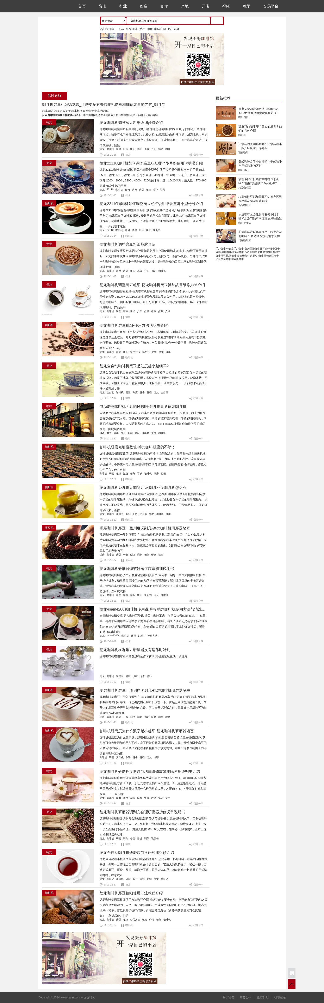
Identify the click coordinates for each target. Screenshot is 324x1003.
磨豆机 (129, 560)
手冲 (142, 29)
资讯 (102, 6)
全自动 (110, 392)
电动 (102, 433)
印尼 (150, 29)
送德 (153, 433)
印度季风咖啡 (223, 259)
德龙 (102, 149)
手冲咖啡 (221, 248)
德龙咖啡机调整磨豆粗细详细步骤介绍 (131, 123)
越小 (142, 392)
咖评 (164, 6)
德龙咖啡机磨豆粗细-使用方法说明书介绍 (134, 325)
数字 (128, 757)
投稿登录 (280, 997)
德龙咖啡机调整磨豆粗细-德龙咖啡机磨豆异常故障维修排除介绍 (152, 285)
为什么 (120, 757)
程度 (125, 798)
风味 (137, 433)
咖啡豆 (145, 433)
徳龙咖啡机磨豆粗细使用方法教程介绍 (131, 893)
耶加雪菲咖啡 (264, 252)
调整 (118, 149)
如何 (127, 189)
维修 (153, 311)
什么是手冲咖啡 (235, 248)
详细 (139, 149)
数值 (125, 473)
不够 (139, 473)
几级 (135, 514)
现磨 (102, 554)
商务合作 (245, 997)
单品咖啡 (131, 29)
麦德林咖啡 (243, 255)
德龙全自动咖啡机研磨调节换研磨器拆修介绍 (137, 853)
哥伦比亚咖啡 (228, 255)
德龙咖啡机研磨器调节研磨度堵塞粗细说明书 (137, 569)
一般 (125, 554)
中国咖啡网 (52, 6)
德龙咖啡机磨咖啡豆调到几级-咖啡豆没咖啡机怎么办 (143, 488)
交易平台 (270, 6)
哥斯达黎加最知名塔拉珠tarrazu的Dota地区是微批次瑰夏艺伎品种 (258, 113)
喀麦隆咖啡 (237, 259)
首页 (82, 6)
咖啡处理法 (244, 222)
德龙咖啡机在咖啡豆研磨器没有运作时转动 (135, 650)
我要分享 (198, 154)
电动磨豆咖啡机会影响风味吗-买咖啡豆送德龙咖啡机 (143, 406)
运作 (142, 676)
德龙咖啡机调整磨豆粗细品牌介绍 (127, 244)
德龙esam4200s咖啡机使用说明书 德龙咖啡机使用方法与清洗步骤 (154, 609)
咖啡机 (110, 149)
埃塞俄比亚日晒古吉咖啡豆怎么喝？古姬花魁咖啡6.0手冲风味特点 (259, 183)
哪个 (155, 189)
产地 (185, 6)
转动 (149, 676)
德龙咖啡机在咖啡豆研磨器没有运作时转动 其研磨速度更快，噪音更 (143, 656)
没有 (135, 676)
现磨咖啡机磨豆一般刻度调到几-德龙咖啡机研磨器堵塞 (145, 528)
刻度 (135, 392)
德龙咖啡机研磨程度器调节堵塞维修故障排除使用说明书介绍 (150, 771)
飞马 (121, 29)
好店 (144, 6)
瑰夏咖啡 (243, 152)
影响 (130, 433)
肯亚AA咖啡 (256, 255)
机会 (123, 433)
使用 (133, 635)
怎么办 (143, 514)
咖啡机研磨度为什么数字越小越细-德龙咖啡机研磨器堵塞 (147, 731)
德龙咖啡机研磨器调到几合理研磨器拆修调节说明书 (142, 812)
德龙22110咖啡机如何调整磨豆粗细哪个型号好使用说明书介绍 (151, 163)
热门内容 (173, 29)
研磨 (111, 473)
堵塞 (160, 554)
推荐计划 (263, 997)
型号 (162, 189)
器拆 (139, 838)
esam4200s (113, 635)
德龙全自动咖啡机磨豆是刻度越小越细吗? (134, 366)
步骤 (146, 149)
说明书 (157, 230)
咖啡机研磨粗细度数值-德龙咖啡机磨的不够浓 (137, 447)
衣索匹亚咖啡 (251, 248)
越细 (149, 392)
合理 (132, 838)
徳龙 (102, 919)
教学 (246, 6)
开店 (205, 6)
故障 (146, 311)
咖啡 (167, 149)
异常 (139, 311)
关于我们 (228, 997)
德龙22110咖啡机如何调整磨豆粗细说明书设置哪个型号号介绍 (151, 204)
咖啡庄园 (160, 29)
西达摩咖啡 (250, 252)
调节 (125, 595)
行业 (123, 6)
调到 (128, 514)
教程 (144, 919)
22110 (110, 189)
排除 (160, 311)
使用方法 (135, 351)
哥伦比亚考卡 (271, 255)
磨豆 (125, 149)
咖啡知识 (243, 117)
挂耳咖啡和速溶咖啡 (232, 252)
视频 (226, 6)
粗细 (132, 149)
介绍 (153, 149)
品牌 (139, 270)
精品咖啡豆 (244, 187)
